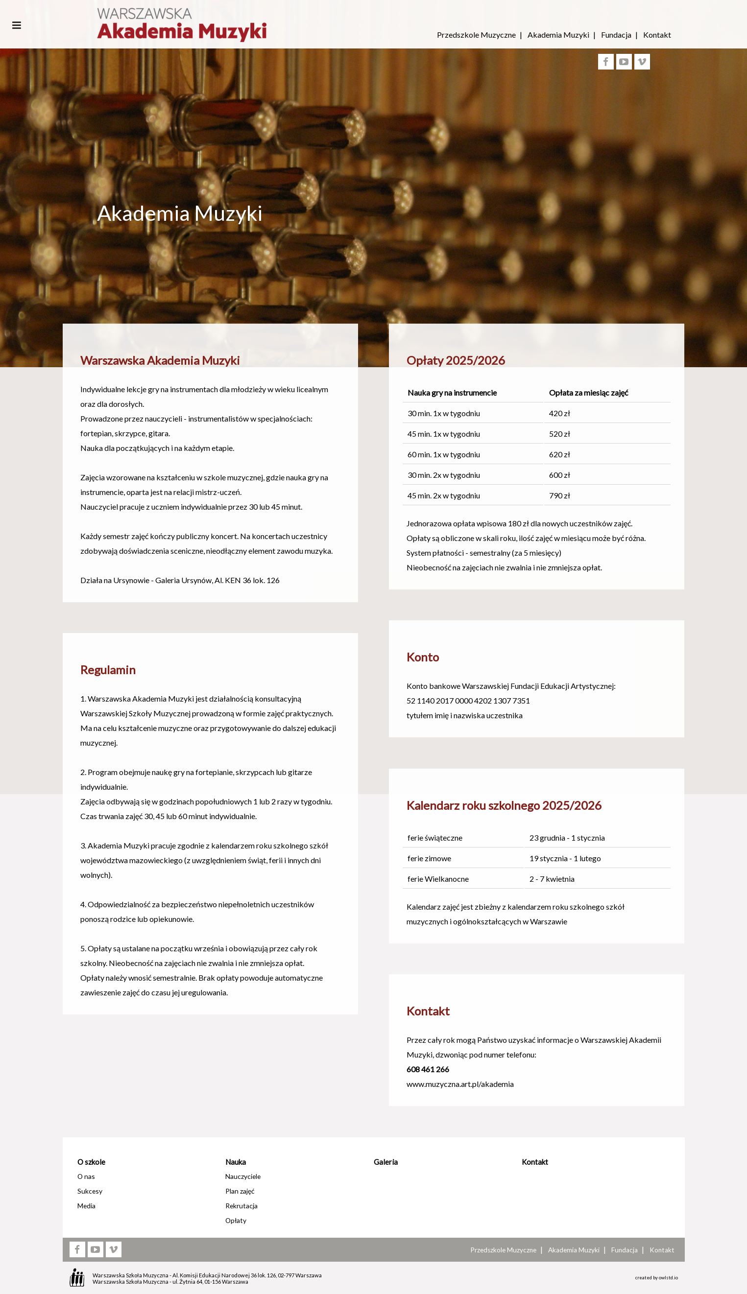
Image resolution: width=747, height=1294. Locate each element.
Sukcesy (89, 1191)
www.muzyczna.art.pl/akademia (460, 1083)
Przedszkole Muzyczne (476, 34)
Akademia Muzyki (558, 34)
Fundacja (616, 34)
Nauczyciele (243, 1176)
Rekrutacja (241, 1205)
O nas (86, 1176)
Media (86, 1205)
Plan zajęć (239, 1191)
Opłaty (235, 1220)
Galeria (386, 1161)
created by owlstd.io (656, 1277)
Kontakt (657, 34)
